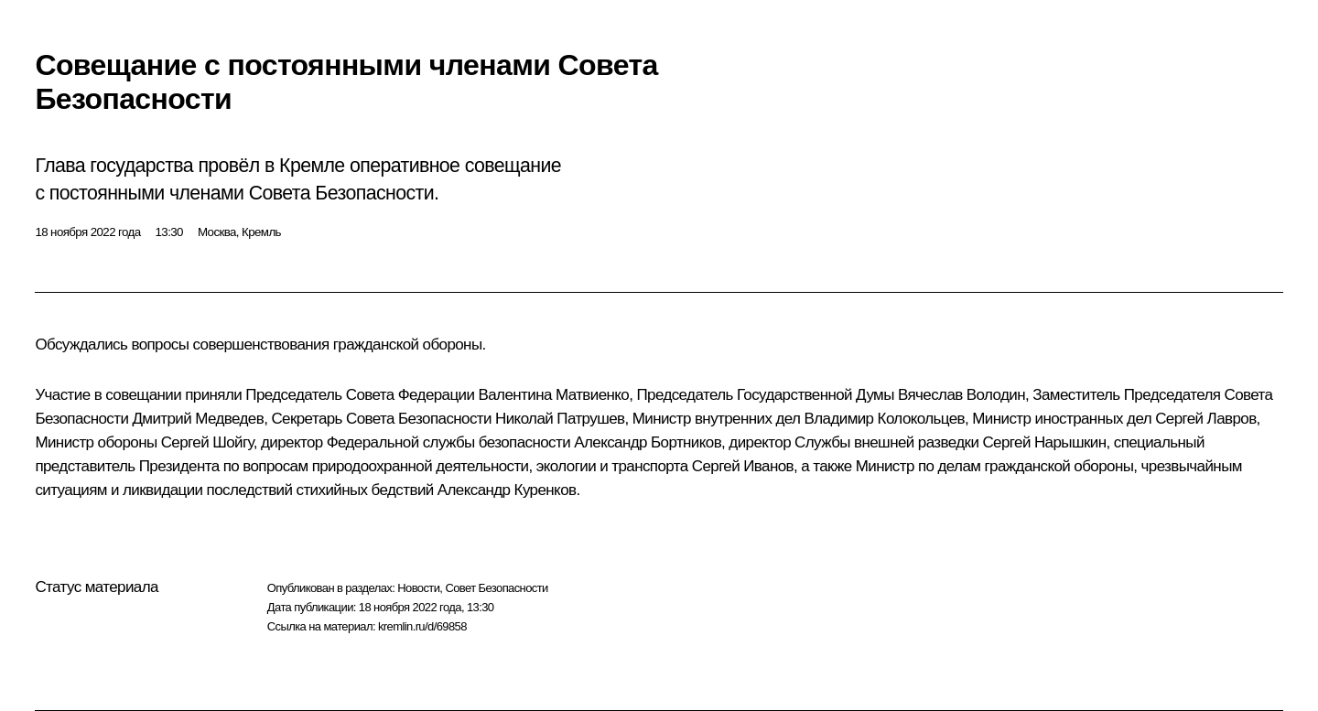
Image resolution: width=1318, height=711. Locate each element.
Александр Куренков (507, 490)
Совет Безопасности (496, 588)
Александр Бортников (647, 442)
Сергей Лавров (1205, 418)
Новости (418, 588)
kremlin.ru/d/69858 (422, 626)
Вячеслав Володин (961, 395)
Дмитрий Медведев (198, 418)
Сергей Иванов (743, 466)
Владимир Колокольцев (885, 418)
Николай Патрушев (559, 418)
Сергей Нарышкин (1044, 442)
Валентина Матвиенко (554, 395)
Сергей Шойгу (207, 442)
